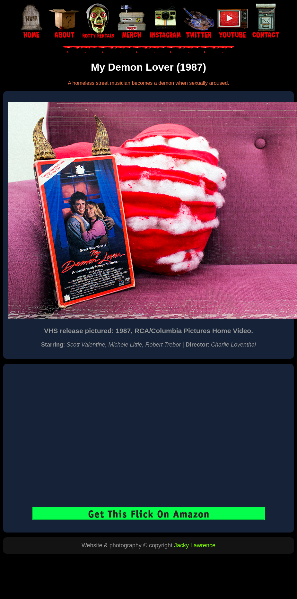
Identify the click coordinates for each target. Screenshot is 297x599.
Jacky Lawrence (194, 545)
